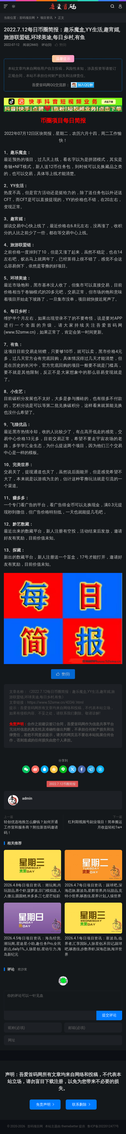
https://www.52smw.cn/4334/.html (55, 702)
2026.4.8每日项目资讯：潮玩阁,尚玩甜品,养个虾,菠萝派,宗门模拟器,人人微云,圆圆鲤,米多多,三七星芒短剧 (32, 890)
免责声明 (45, 1104)
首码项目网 (63, 6)
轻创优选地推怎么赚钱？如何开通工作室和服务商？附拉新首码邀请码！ (31, 827)
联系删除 (81, 1104)
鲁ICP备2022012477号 (103, 1126)
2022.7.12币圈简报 (62, 784)
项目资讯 (46, 18)
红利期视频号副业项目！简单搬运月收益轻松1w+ (95, 824)
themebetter (69, 1126)
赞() (60, 45)
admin (27, 798)
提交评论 (109, 1015)
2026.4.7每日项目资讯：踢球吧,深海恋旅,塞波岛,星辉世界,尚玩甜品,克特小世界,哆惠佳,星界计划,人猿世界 (93, 890)
